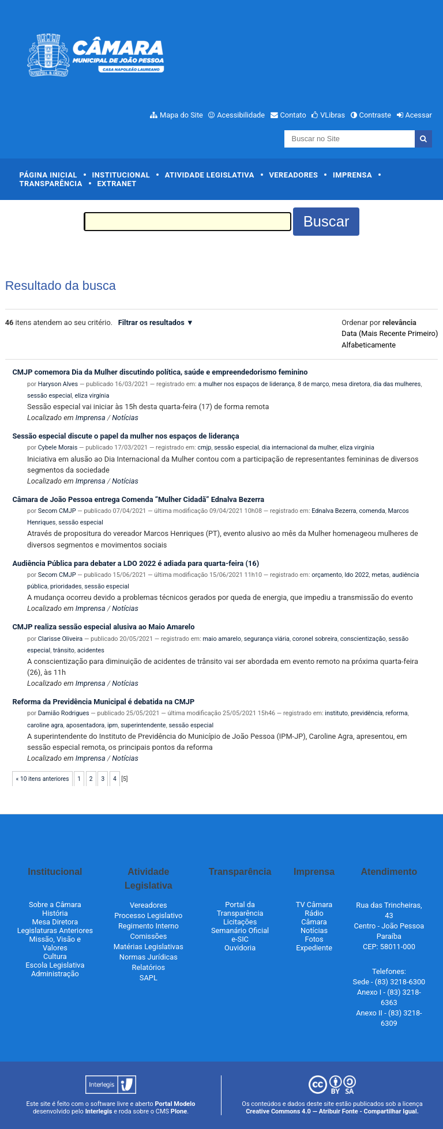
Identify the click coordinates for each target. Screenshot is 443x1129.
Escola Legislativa (54, 965)
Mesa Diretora (55, 921)
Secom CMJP (57, 511)
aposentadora (85, 725)
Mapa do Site (181, 115)
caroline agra (45, 725)
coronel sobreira (314, 639)
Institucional (121, 175)
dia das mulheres (397, 384)
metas (380, 575)
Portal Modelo (175, 1104)
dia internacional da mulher (299, 447)
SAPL (148, 977)
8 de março (313, 384)
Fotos (314, 939)
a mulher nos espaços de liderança (246, 384)
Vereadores (293, 175)
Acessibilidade (241, 115)
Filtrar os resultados (151, 322)
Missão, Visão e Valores (55, 943)
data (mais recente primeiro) (389, 333)
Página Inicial (48, 175)
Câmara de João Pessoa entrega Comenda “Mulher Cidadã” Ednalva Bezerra (138, 499)
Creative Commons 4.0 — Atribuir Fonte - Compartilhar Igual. (332, 1111)
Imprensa (352, 175)
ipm (112, 725)
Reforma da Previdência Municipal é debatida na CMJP (103, 701)
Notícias (125, 417)
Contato (293, 115)
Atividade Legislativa (209, 175)
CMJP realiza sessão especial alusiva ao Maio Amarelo (103, 626)
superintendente (143, 725)
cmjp (204, 447)
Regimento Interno (148, 926)
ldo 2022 (356, 575)
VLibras (332, 115)
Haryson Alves (58, 384)
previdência (366, 713)
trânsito (63, 650)
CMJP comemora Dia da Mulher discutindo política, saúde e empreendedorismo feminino (159, 372)
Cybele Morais (58, 447)
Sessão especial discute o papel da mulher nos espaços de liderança (125, 436)
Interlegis (98, 1111)
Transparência (51, 183)
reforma (396, 713)
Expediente (314, 947)
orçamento (326, 575)
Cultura (55, 956)
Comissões (148, 936)
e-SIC (240, 939)
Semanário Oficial (240, 930)
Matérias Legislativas (148, 946)
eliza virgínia (91, 395)
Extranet (116, 183)
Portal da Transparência (240, 908)
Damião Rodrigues (63, 713)
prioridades (66, 586)
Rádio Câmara (314, 917)
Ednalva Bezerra (333, 511)
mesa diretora (351, 384)
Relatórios (148, 967)
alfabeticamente (368, 345)
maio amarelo (221, 639)
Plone (179, 1111)
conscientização (363, 639)
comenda (372, 511)
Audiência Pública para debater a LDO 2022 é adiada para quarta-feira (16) (135, 563)
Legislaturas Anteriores (55, 930)
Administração (55, 973)
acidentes (90, 650)
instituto (336, 713)
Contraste (375, 115)
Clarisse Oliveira (60, 639)
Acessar (418, 115)
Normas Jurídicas (148, 957)
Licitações (240, 921)
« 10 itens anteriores (42, 779)
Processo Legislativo (148, 915)
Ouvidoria (240, 947)
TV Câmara (314, 904)
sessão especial (49, 395)
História (55, 913)
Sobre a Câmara (55, 904)
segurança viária (267, 639)
